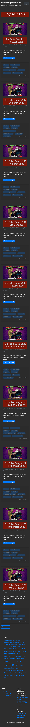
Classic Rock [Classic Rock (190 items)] (8, 644)
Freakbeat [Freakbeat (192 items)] (10, 651)
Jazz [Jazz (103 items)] (21, 654)
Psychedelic (7, 72)
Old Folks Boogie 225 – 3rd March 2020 (15, 586)
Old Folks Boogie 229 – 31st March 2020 (15, 345)
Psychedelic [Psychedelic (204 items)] (8, 670)
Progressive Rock (9, 133)
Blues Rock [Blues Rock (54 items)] (22, 642)
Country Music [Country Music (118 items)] (21, 644)
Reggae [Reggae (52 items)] (8, 672)
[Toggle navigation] (26, 3)
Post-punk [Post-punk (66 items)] (21, 665)
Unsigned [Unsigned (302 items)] (17, 675)
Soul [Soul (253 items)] (5, 675)
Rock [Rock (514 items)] (12, 673)
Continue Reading (9, 58)
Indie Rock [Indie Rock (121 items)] (17, 654)
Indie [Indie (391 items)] (6, 654)
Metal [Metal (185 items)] (5, 656)
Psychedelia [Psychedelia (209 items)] (15, 668)
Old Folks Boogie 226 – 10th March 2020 (15, 525)
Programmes (8, 693)
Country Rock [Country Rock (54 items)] (6, 646)
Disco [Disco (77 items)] (20, 646)
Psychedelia (21, 70)
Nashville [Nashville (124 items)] (18, 656)
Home (5, 691)
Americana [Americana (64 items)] (14, 642)
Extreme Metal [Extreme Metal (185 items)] (8, 649)
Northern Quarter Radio (11, 3)
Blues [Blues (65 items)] (18, 642)
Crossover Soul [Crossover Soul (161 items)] (14, 647)
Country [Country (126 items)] (14, 644)
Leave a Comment (23, 75)
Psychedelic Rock (18, 72)
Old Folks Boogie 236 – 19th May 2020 (15, 162)
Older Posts (5, 627)
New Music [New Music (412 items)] (16, 658)
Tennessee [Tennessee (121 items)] (10, 675)
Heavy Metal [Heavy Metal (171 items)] (22, 651)
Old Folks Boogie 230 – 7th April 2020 (15, 284)
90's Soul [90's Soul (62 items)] (18, 640)
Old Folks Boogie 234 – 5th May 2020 (15, 223)
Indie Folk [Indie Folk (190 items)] (11, 654)
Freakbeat (15, 67)
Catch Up (6, 64)
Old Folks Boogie (15, 64)
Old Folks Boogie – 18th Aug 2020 (15, 40)
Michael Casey (22, 45)
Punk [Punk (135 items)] (5, 673)
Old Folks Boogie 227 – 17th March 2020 (15, 464)
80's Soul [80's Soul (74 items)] (13, 640)
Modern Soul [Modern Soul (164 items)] (12, 656)
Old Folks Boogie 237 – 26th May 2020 (15, 101)
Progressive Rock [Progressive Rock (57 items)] (7, 668)
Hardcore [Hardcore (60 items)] (16, 651)
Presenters (8, 695)
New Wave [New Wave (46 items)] (13, 662)
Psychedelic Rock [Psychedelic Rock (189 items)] (17, 670)
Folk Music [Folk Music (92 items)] (19, 649)
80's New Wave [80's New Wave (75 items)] (7, 640)
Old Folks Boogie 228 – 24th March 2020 (15, 403)
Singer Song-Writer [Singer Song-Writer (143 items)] (20, 673)
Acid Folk (7, 67)
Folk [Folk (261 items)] (14, 649)
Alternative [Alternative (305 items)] (8, 642)
